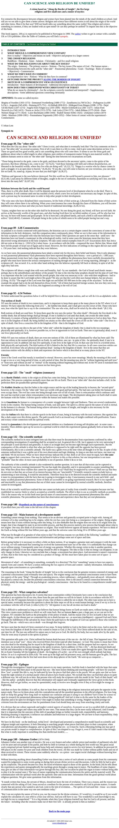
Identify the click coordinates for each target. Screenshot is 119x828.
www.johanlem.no (59, 823)
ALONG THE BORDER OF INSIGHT (62, 79)
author (78, 34)
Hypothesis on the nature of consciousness (39, 504)
